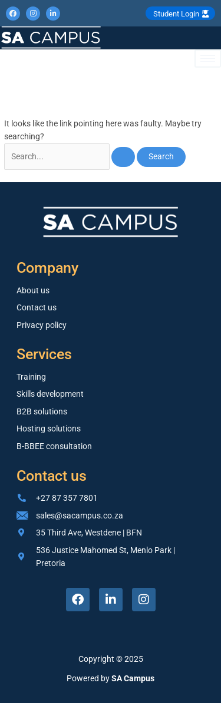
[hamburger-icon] (207, 58)
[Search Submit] (123, 157)
